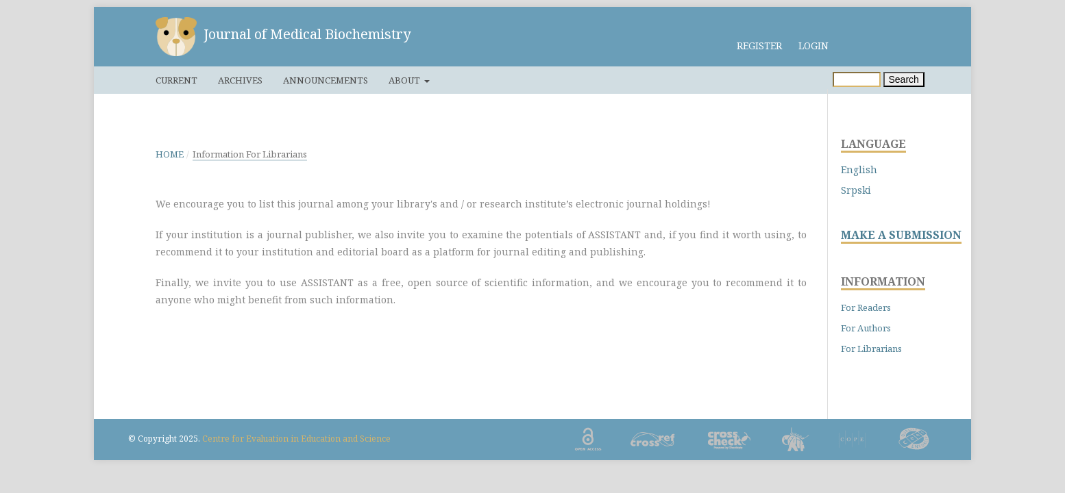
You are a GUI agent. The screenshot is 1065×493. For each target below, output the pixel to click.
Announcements (325, 80)
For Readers (866, 307)
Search (904, 79)
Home (170, 154)
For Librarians (871, 348)
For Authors (866, 328)
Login (813, 45)
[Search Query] (857, 79)
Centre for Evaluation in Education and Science (296, 438)
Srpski (856, 190)
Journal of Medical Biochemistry (307, 34)
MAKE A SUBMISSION (901, 235)
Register (759, 45)
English (859, 169)
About (405, 80)
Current (176, 80)
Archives (240, 80)
